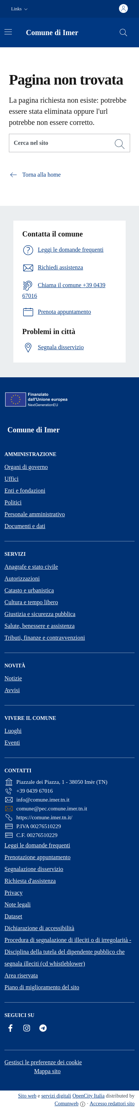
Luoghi (12, 731)
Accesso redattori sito (112, 1103)
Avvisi (12, 690)
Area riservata (21, 975)
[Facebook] (10, 1028)
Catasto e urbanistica (29, 590)
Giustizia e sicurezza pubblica (39, 614)
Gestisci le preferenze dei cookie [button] (43, 1062)
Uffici (11, 479)
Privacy (13, 892)
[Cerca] (120, 144)
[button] (20, 9)
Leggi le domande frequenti (37, 845)
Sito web (27, 1096)
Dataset (13, 916)
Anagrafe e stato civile (31, 567)
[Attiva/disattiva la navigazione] (8, 31)
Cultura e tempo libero (31, 602)
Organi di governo (26, 467)
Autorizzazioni (22, 578)
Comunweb (66, 1103)
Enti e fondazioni (24, 490)
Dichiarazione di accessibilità (39, 928)
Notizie (13, 678)
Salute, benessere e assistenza (39, 626)
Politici (12, 502)
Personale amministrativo (34, 514)
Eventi (12, 742)
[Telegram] (43, 1028)
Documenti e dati (24, 526)
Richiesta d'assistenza (30, 881)
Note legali (17, 904)
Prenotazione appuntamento (37, 857)
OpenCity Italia (88, 1096)
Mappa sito (47, 1071)
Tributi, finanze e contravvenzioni (44, 638)
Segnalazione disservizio (33, 869)
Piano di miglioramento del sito (41, 987)
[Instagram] (27, 1028)
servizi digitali (56, 1096)
